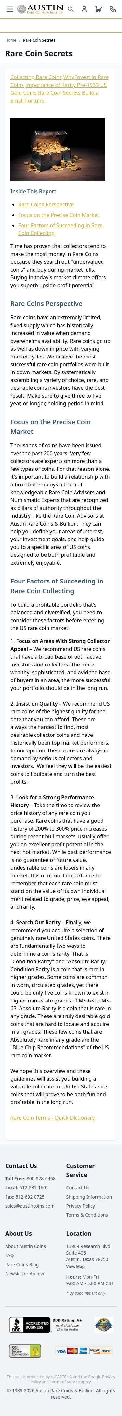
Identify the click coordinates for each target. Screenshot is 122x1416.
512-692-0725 (25, 1197)
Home (10, 40)
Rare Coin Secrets (59, 92)
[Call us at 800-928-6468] (113, 9)
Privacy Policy (80, 1206)
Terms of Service (65, 1382)
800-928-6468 (30, 1178)
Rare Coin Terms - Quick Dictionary (52, 1117)
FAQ (9, 1255)
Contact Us (77, 1188)
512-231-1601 (26, 1188)
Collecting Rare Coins (36, 77)
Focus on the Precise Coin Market (58, 214)
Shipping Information (89, 1197)
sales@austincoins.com (30, 1206)
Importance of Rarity (51, 85)
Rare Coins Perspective (46, 204)
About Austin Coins (25, 1246)
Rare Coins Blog (22, 1264)
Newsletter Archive (25, 1273)
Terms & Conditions (87, 1215)
